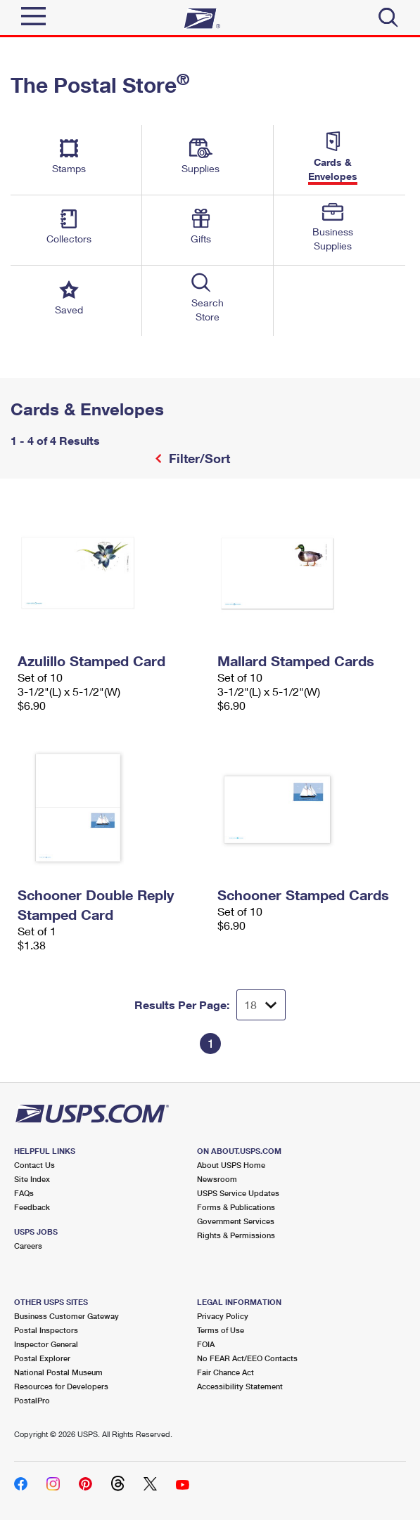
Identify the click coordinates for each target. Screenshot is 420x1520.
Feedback (32, 1207)
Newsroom (217, 1178)
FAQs (24, 1192)
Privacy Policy (222, 1315)
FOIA (206, 1344)
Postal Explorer (42, 1358)
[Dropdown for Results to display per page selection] (261, 1004)
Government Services (235, 1221)
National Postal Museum (58, 1372)
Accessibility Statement (240, 1386)
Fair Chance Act (225, 1372)
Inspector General (46, 1344)
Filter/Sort (197, 458)
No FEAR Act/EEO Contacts (247, 1358)
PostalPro (32, 1400)
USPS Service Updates (238, 1192)
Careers (28, 1245)
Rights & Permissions (236, 1235)
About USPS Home (231, 1164)
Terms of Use (220, 1329)
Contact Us (34, 1164)
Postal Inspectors (46, 1329)
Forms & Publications (236, 1207)
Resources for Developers (61, 1386)
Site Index (32, 1178)
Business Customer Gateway (66, 1315)
